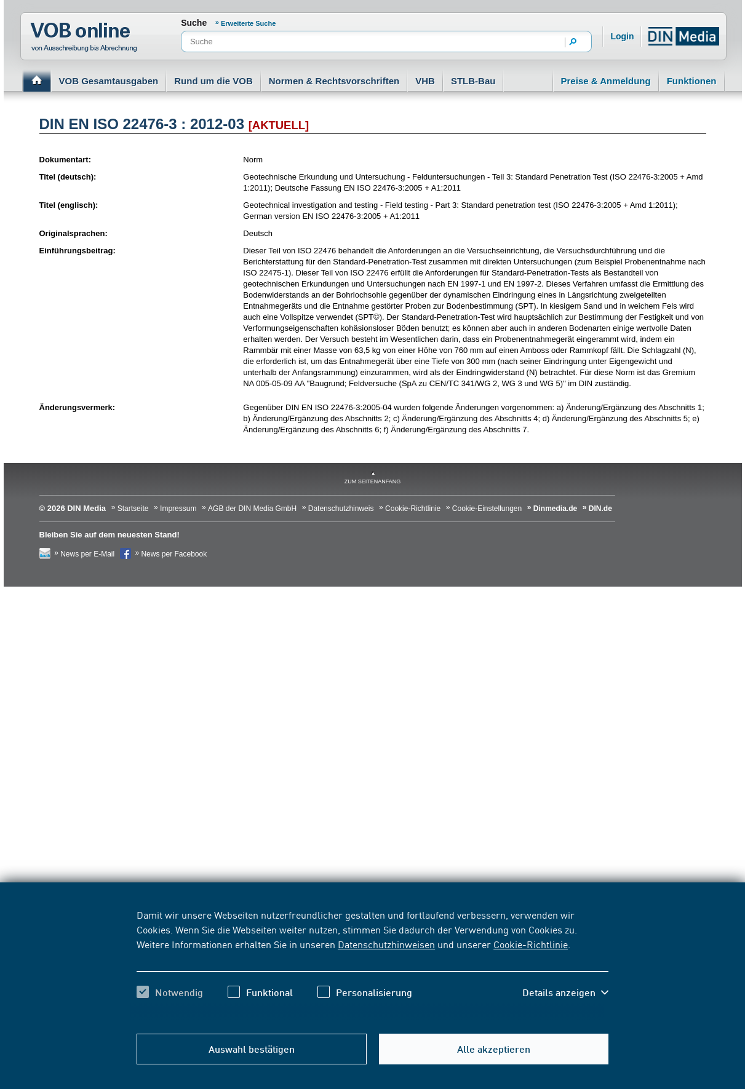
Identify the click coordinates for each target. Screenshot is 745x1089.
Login (622, 36)
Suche (194, 23)
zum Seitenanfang (373, 481)
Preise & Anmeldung (606, 81)
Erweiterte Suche (248, 23)
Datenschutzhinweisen (386, 944)
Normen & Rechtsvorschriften (334, 81)
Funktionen (692, 81)
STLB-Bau (473, 81)
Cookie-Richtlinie (530, 944)
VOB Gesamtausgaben (109, 81)
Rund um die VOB (213, 81)
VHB (425, 81)
